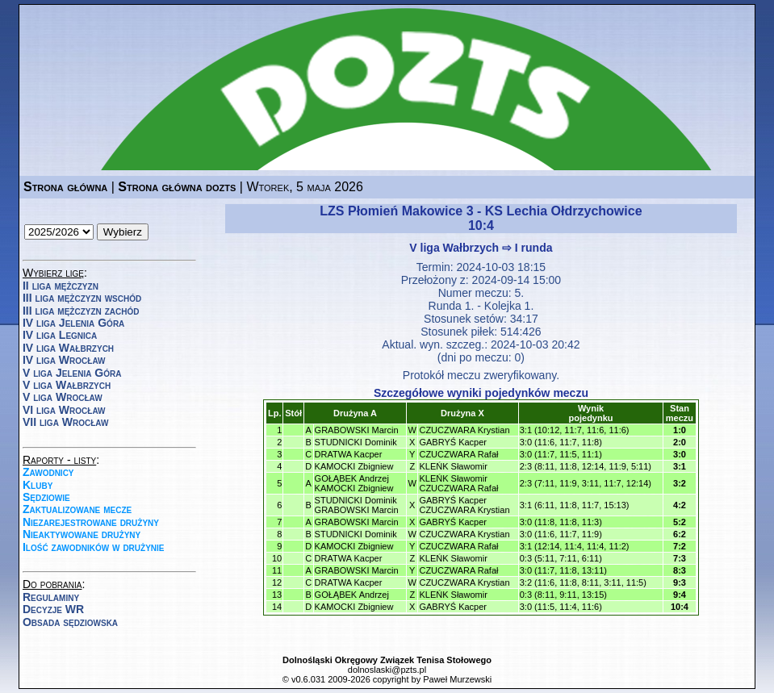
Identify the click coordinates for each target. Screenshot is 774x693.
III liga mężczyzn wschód (82, 297)
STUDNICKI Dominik (356, 442)
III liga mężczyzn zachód (81, 310)
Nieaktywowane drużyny (81, 534)
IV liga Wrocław (64, 359)
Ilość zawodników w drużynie (94, 547)
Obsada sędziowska (70, 622)
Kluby (37, 484)
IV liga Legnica (60, 334)
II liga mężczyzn (60, 285)
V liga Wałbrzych (67, 384)
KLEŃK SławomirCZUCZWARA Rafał (458, 483)
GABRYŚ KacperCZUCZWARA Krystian (464, 505)
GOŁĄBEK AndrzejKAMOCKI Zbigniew (354, 483)
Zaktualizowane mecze (77, 509)
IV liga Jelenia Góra (73, 322)
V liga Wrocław (63, 396)
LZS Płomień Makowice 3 (396, 211)
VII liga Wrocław (65, 421)
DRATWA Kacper (349, 454)
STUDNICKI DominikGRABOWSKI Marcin (357, 505)
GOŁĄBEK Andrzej (352, 594)
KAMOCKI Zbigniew (354, 466)
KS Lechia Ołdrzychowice (563, 211)
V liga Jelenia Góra (72, 372)
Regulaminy (51, 597)
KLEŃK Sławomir (453, 466)
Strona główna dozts (177, 187)
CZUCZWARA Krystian (464, 430)
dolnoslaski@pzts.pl (387, 669)
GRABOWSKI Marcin (357, 430)
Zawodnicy (48, 471)
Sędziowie (46, 497)
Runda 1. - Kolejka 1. (481, 305)
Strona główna (65, 187)
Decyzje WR (53, 609)
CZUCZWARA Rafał (458, 454)
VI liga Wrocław (64, 409)
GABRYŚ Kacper (453, 442)
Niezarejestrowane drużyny (91, 522)
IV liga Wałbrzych (68, 347)
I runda (534, 247)
